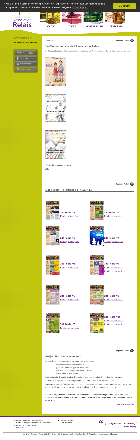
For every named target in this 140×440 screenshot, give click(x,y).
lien (47, 169)
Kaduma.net (113, 434)
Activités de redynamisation (26, 425)
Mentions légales (67, 420)
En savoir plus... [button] (80, 7)
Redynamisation (94, 26)
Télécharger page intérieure (114, 271)
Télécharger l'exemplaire (69, 216)
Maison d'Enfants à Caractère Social (29, 420)
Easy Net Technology (90, 434)
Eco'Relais (116, 26)
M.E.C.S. (51, 26)
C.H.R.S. (72, 26)
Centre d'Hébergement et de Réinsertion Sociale (34, 423)
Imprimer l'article (122, 40)
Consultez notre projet (125, 404)
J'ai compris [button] (124, 6)
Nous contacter (66, 423)
